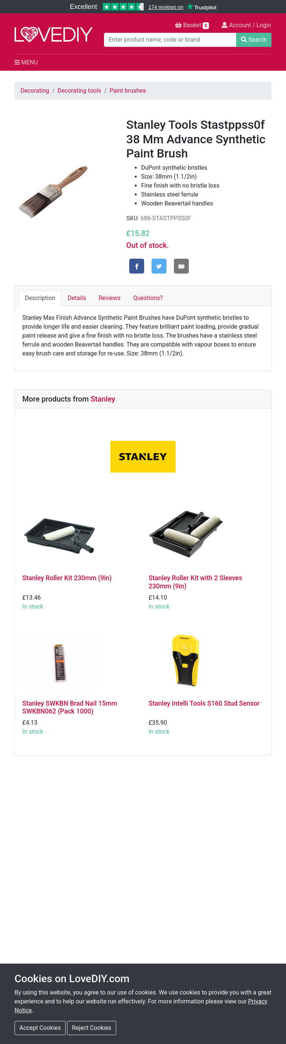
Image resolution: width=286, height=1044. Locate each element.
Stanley (102, 399)
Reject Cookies (91, 1027)
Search (254, 39)
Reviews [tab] (110, 297)
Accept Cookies (40, 1027)
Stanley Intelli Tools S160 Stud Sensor (204, 703)
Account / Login (246, 25)
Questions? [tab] (148, 297)
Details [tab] (77, 297)
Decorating (34, 90)
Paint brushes (127, 90)
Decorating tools (79, 90)
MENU (26, 62)
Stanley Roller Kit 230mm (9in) (67, 578)
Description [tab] (40, 297)
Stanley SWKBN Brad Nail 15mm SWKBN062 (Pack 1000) (69, 707)
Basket (192, 25)
